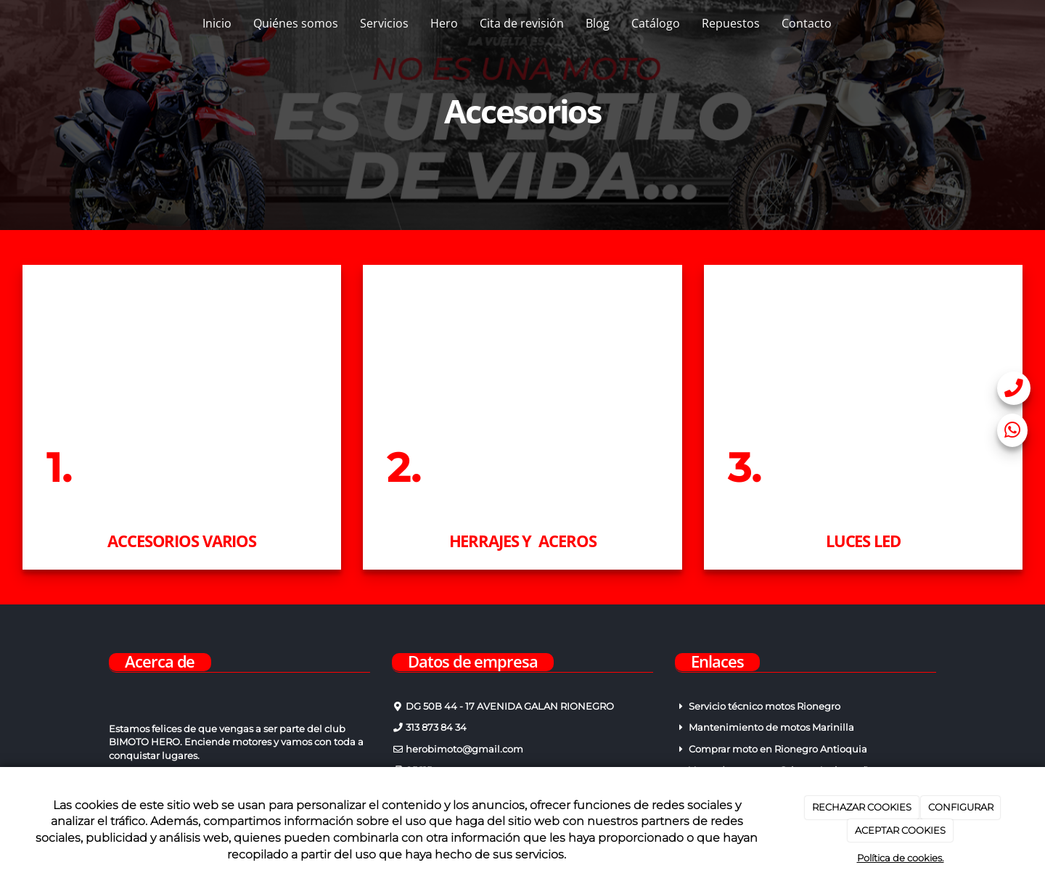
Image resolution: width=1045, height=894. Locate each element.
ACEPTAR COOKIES (900, 830)
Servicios (384, 23)
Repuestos (731, 23)
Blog (598, 23)
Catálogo (655, 23)
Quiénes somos (295, 23)
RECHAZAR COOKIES (861, 807)
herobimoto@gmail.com (463, 749)
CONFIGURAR (960, 807)
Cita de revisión (522, 23)
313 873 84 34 (435, 727)
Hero (444, 23)
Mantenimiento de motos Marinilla (771, 727)
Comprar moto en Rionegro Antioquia (778, 749)
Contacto (807, 23)
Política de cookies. (900, 858)
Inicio (216, 23)
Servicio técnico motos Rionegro (764, 706)
